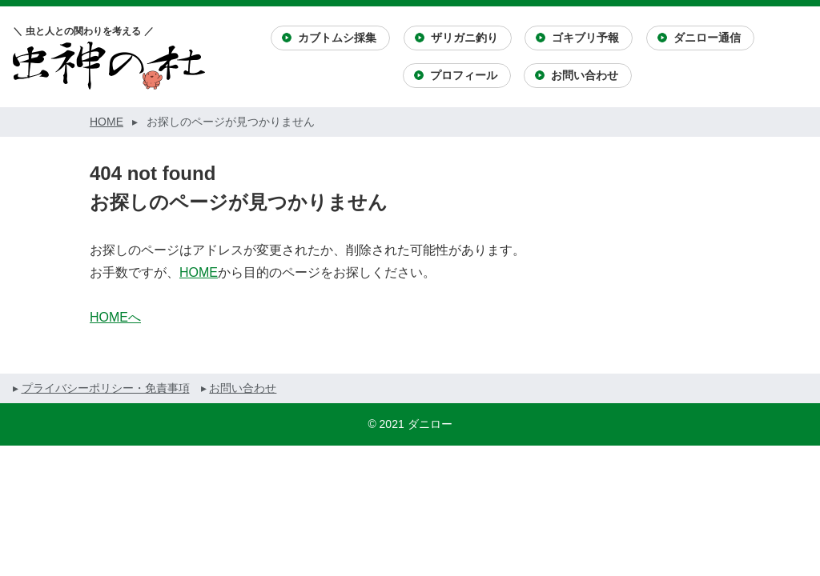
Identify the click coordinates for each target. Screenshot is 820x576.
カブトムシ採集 (337, 37)
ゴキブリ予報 (585, 37)
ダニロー (430, 424)
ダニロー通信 (707, 37)
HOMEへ (115, 317)
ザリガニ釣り (464, 37)
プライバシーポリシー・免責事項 (106, 388)
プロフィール (463, 75)
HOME (198, 272)
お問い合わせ (584, 75)
